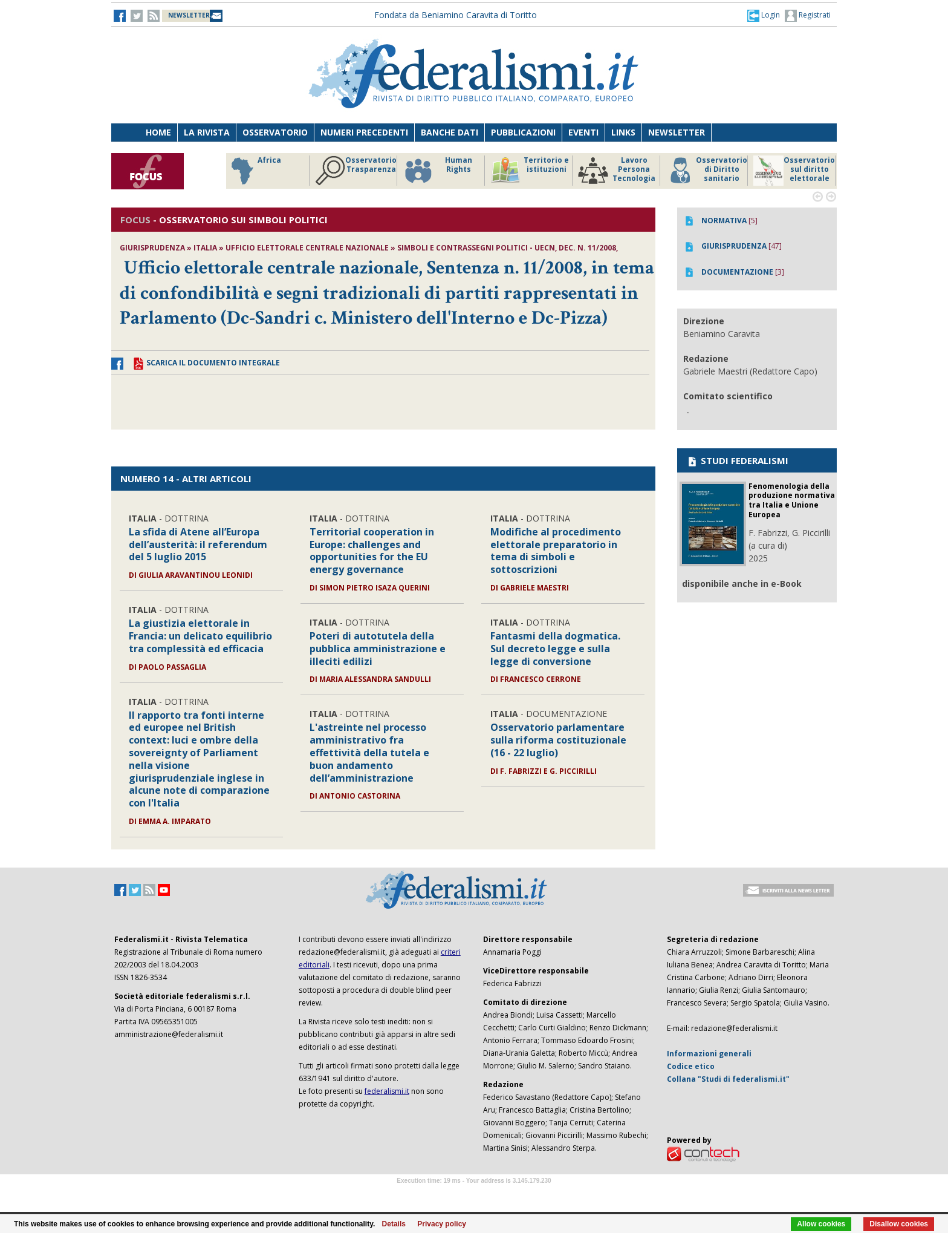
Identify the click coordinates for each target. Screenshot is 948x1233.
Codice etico (691, 1066)
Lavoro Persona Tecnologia (616, 170)
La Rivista (207, 132)
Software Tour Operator (474, 1194)
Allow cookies (821, 1224)
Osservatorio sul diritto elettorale (794, 170)
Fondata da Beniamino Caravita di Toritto (455, 15)
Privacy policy (441, 1224)
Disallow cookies (898, 1224)
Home (158, 132)
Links (623, 132)
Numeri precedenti (364, 132)
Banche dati (449, 132)
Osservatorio (275, 132)
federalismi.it (387, 1091)
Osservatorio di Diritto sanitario (706, 170)
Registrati (808, 16)
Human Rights (437, 170)
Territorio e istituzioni (529, 170)
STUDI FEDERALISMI (737, 460)
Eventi (583, 132)
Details (394, 1224)
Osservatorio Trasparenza (356, 170)
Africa (254, 170)
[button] (763, 15)
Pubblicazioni (523, 132)
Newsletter (676, 132)
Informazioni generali (709, 1053)
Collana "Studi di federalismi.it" (728, 1079)
